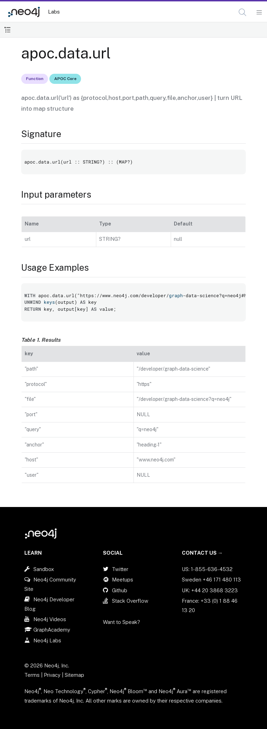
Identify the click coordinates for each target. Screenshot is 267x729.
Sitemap (74, 675)
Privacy (53, 675)
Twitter (120, 569)
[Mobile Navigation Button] (259, 12)
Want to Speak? (121, 622)
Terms (32, 675)
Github (119, 590)
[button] (242, 12)
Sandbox (43, 569)
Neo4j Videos (49, 619)
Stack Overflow (130, 601)
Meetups (122, 580)
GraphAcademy (51, 630)
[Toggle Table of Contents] (7, 29)
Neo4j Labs (47, 640)
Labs (54, 12)
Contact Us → (202, 553)
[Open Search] (243, 12)
